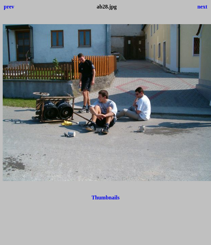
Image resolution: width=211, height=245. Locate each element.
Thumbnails (106, 197)
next (202, 7)
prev (9, 7)
